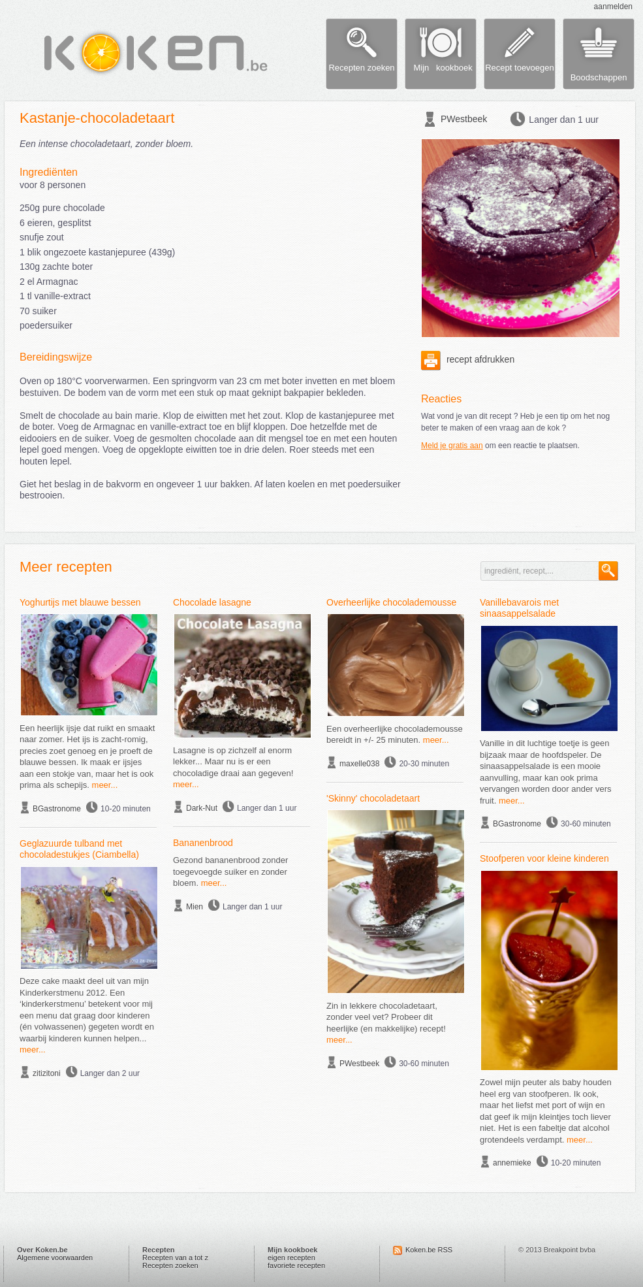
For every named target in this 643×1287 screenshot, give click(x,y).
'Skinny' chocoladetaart (373, 798)
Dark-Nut (201, 808)
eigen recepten (291, 1258)
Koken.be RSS (428, 1250)
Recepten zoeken (170, 1265)
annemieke (512, 1162)
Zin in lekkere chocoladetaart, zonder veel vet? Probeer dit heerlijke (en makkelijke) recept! (386, 1017)
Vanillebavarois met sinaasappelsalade (519, 608)
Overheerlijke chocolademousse (391, 602)
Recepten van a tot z (175, 1258)
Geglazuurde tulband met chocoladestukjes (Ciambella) (79, 849)
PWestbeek (464, 119)
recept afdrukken (467, 359)
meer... (105, 785)
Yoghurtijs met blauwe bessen (80, 602)
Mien (194, 906)
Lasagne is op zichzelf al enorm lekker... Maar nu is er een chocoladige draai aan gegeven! (233, 761)
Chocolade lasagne (212, 602)
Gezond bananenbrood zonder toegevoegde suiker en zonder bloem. (230, 871)
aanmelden (613, 6)
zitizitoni (47, 1073)
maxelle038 (359, 763)
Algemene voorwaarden (55, 1258)
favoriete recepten (296, 1265)
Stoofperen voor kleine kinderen (544, 858)
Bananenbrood (203, 843)
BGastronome (57, 808)
